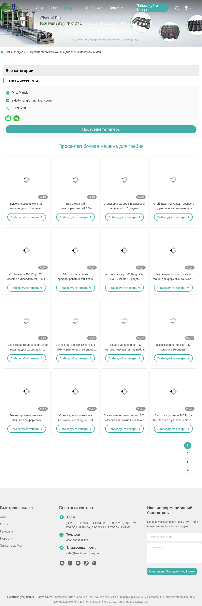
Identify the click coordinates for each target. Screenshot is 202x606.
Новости (6, 538)
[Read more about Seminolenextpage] (187, 462)
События (95, 8)
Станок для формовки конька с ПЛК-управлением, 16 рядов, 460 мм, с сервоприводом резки (75, 350)
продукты (71, 8)
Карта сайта (44, 597)
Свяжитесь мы (117, 8)
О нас (53, 8)
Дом (39, 8)
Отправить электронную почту (172, 571)
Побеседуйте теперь (147, 8)
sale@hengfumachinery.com (32, 100)
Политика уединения (20, 597)
